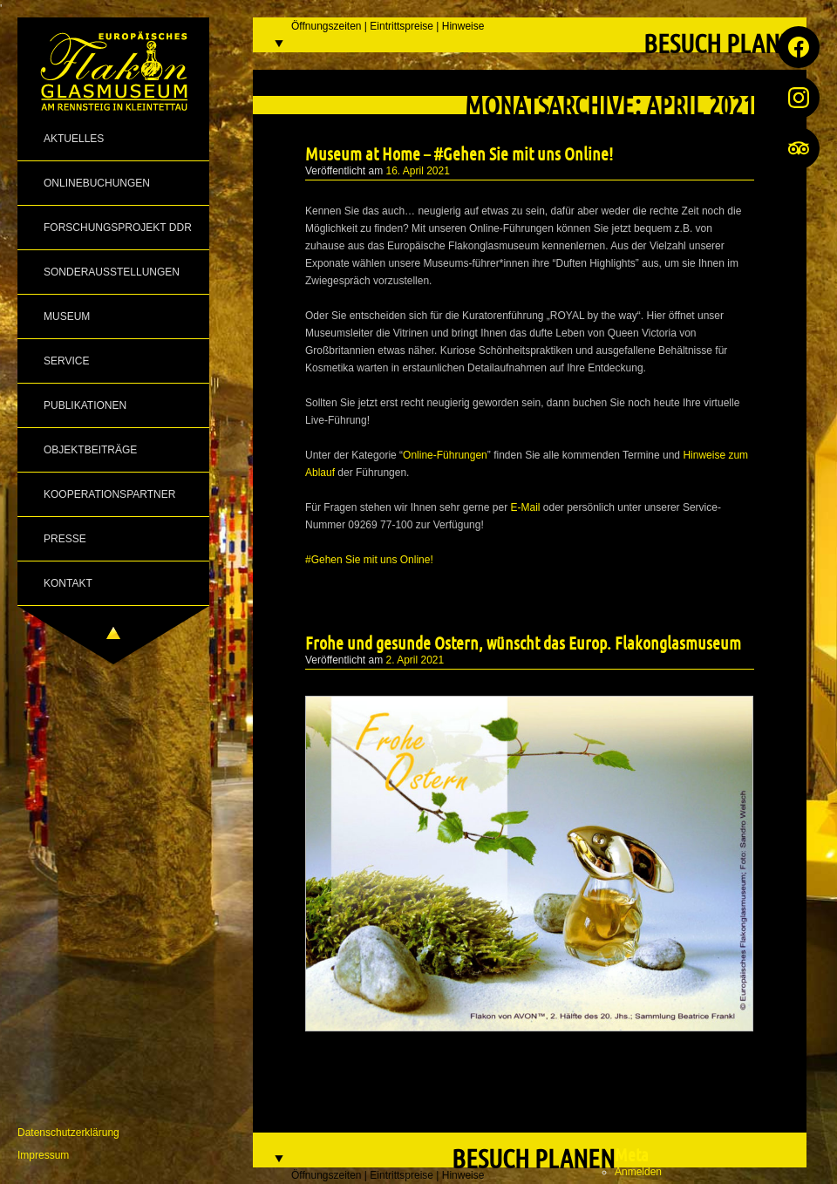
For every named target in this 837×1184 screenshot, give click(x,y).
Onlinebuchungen (97, 183)
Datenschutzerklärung (68, 1132)
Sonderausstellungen (112, 272)
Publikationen (85, 405)
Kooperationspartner (109, 494)
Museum (67, 316)
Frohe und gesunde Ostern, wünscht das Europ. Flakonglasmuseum (523, 642)
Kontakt (68, 583)
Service (66, 361)
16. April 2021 (418, 171)
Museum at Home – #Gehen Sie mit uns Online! (459, 153)
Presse (65, 539)
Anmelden (638, 1172)
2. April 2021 (415, 660)
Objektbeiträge (90, 450)
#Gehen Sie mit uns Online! (369, 560)
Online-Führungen (445, 455)
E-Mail (525, 507)
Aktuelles (74, 139)
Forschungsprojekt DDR (118, 227)
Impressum (43, 1155)
